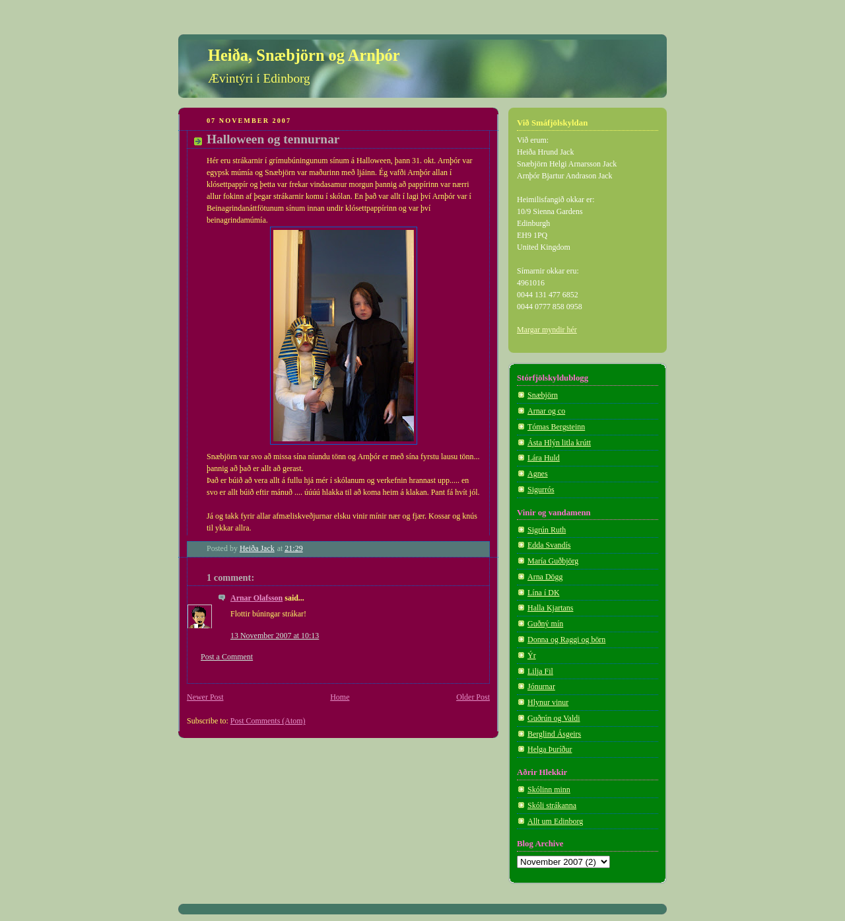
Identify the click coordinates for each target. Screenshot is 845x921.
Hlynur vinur (547, 702)
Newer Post (205, 697)
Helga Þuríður (549, 749)
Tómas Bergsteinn (556, 426)
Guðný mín (545, 623)
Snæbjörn (542, 395)
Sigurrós (541, 489)
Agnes (537, 473)
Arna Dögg (545, 576)
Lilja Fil (540, 671)
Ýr (531, 655)
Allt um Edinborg (555, 821)
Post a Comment (227, 656)
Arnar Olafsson (256, 598)
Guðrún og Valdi (553, 718)
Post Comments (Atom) (268, 720)
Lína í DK (543, 592)
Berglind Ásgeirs (554, 734)
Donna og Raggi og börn (566, 639)
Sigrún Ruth (546, 529)
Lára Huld (543, 457)
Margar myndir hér (547, 329)
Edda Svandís (549, 545)
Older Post (473, 697)
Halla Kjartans (550, 607)
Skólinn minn (548, 789)
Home (339, 697)
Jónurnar (541, 686)
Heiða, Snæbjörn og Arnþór (304, 55)
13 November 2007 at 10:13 (274, 635)
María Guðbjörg (552, 561)
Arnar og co (546, 411)
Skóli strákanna (551, 805)
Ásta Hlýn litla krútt (559, 442)
